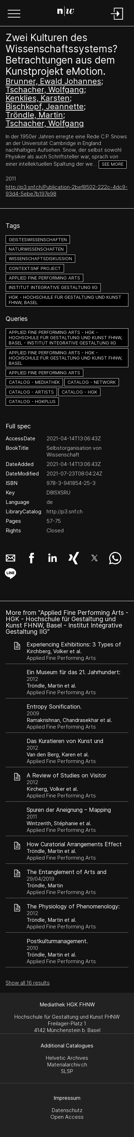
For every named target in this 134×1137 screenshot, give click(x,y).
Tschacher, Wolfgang (45, 89)
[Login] (117, 20)
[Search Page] (65, 12)
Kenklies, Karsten (38, 98)
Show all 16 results (28, 982)
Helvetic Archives (67, 1057)
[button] (14, 14)
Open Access (67, 1116)
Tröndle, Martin (34, 114)
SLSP (67, 1071)
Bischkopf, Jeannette (45, 106)
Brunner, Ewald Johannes (53, 81)
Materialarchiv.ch (67, 1064)
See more (113, 164)
